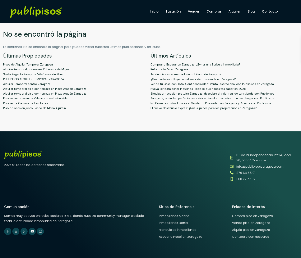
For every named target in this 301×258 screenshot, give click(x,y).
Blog (251, 11)
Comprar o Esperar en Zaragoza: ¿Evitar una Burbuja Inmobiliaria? (195, 64)
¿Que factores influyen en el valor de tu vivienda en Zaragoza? (193, 79)
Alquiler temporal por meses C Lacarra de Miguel (36, 69)
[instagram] (40, 231)
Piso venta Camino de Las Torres (25, 103)
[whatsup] (15, 231)
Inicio (154, 11)
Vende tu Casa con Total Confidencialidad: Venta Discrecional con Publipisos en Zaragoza (212, 84)
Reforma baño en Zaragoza (169, 69)
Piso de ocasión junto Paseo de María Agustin (34, 108)
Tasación (173, 11)
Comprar (214, 11)
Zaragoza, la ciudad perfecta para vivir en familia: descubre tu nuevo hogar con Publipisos (212, 98)
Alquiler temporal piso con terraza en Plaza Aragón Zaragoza (45, 89)
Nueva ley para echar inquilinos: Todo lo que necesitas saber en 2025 (198, 89)
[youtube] (32, 231)
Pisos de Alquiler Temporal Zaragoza (28, 64)
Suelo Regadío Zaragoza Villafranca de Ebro (33, 74)
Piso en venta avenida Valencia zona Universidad (36, 98)
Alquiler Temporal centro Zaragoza (27, 84)
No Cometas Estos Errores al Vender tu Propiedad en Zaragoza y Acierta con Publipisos (210, 103)
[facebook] (7, 231)
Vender (193, 11)
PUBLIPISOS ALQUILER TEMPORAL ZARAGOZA (33, 79)
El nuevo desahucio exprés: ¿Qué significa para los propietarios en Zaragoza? (203, 108)
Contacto (270, 11)
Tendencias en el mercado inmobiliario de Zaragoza (185, 74)
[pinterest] (24, 231)
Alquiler (234, 11)
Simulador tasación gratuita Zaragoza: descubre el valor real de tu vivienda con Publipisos (212, 93)
